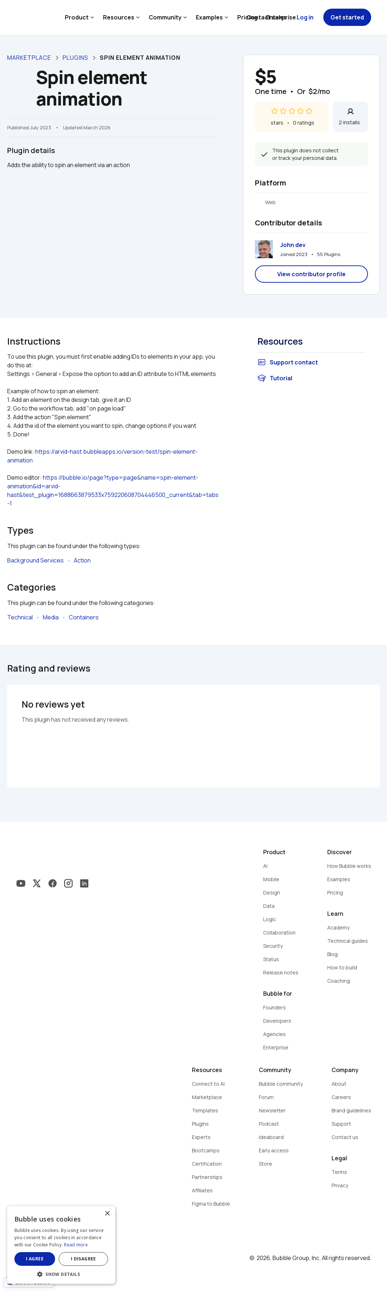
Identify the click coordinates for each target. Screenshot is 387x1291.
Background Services (35, 560)
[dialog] (61, 1245)
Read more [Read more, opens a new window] (76, 1245)
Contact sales (267, 17)
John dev (293, 245)
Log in (305, 17)
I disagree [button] (83, 1259)
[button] (61, 1273)
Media (51, 617)
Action (82, 560)
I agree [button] (35, 1259)
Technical (20, 617)
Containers (84, 617)
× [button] (107, 1213)
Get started (347, 17)
